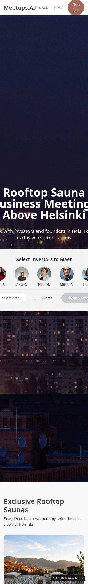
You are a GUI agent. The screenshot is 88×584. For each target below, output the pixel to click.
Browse (41, 7)
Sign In (76, 7)
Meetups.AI (19, 7)
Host (58, 7)
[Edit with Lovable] (65, 578)
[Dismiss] (82, 578)
